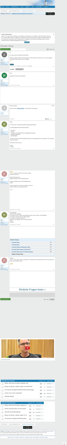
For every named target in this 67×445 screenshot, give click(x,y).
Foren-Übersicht (4, 424)
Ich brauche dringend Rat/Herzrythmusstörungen (19, 390)
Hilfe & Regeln (39, 6)
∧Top (64, 443)
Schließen (27, 42)
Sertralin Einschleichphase (13, 412)
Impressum (17, 437)
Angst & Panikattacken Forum (14, 424)
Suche (22, 6)
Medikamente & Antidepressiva (28, 424)
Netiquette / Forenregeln (39, 437)
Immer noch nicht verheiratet (13, 393)
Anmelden (52, 8)
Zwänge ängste (9, 396)
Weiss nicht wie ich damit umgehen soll (16, 383)
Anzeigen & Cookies (28, 437)
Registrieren (44, 8)
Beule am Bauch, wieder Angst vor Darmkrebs (18, 386)
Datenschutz (22, 437)
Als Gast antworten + (5, 49)
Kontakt (9, 437)
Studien (45, 6)
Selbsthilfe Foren (14, 6)
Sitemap (46, 437)
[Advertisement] (32, 279)
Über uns (12, 437)
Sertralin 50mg (6, 46)
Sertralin (11, 64)
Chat (33, 6)
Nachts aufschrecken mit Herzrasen (15, 408)
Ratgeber (27, 6)
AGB (34, 437)
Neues (7, 6)
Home (2, 6)
